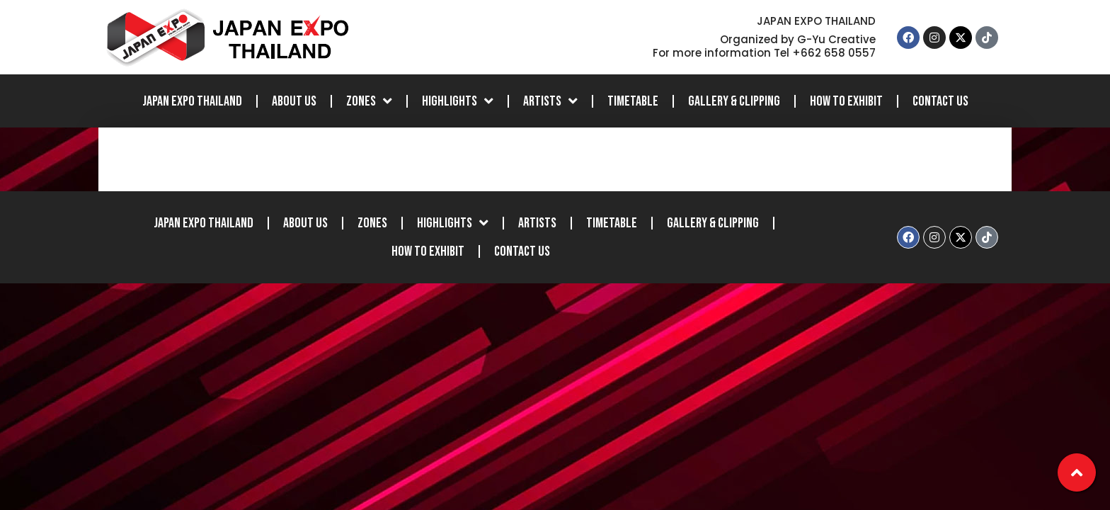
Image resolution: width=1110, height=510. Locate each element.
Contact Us (940, 101)
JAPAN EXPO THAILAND (192, 101)
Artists (550, 101)
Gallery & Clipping (734, 101)
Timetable (632, 101)
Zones (369, 101)
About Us (294, 101)
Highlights (457, 101)
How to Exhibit (846, 101)
